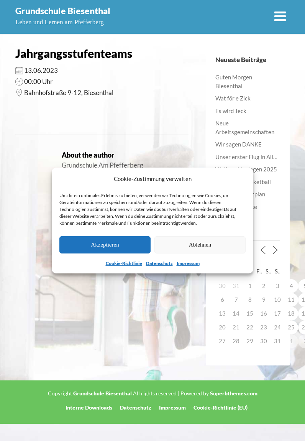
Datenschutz (159, 263)
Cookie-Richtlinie (124, 263)
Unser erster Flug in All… (246, 156)
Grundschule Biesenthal (62, 10)
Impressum (188, 263)
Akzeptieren (105, 245)
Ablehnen (200, 245)
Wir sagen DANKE (238, 144)
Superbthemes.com (233, 393)
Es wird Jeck (230, 110)
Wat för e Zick (233, 98)
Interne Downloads (89, 407)
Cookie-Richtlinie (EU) (220, 407)
